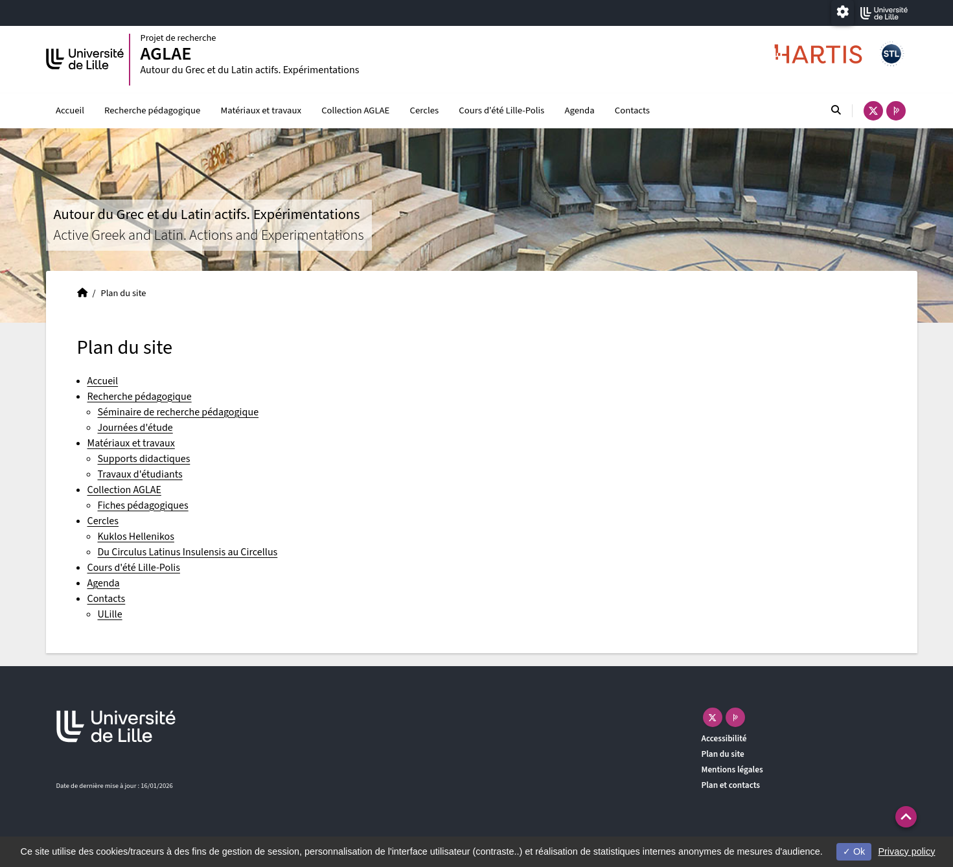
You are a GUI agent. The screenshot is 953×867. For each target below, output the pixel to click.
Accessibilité (724, 738)
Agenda (579, 110)
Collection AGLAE (355, 110)
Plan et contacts (731, 785)
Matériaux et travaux (261, 110)
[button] (906, 816)
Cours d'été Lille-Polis (501, 110)
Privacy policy (906, 851)
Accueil (70, 110)
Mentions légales (732, 769)
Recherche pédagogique (152, 110)
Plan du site (723, 754)
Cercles (424, 110)
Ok (854, 851)
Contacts (632, 110)
